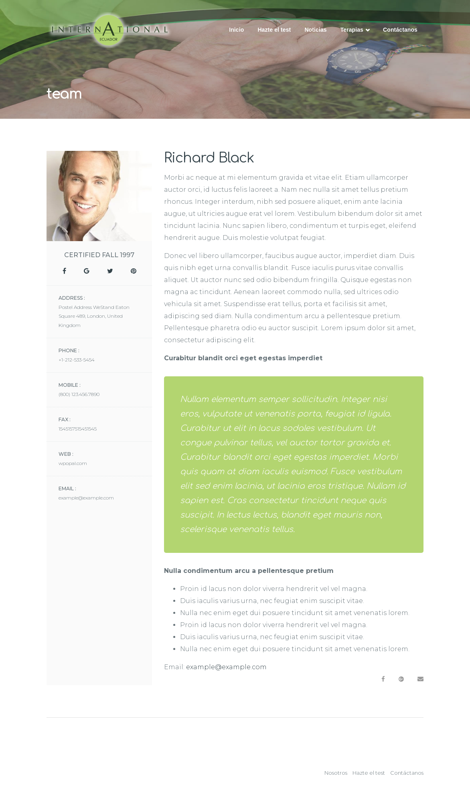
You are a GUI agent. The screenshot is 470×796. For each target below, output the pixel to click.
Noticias (315, 29)
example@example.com (226, 667)
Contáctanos (400, 29)
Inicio (236, 29)
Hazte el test (274, 29)
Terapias (354, 30)
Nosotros (335, 773)
